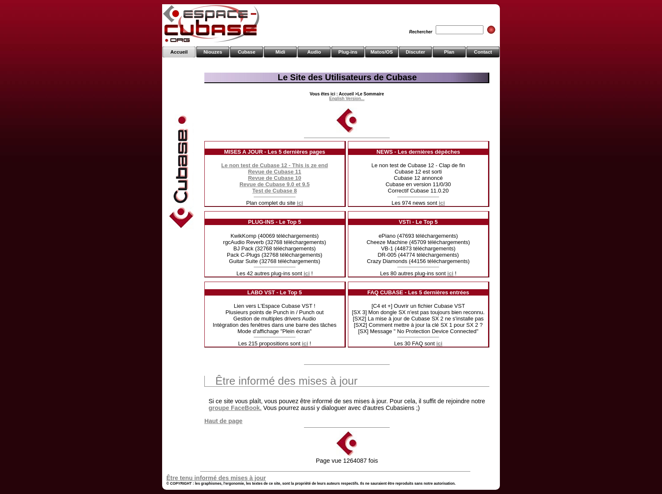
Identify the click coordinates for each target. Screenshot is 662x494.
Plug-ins (347, 51)
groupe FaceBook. (235, 407)
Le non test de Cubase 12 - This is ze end (274, 165)
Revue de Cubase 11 (274, 171)
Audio (314, 51)
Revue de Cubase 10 (274, 178)
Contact (483, 51)
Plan (449, 51)
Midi (280, 51)
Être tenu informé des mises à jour (216, 478)
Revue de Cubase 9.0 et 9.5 (274, 184)
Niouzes (212, 51)
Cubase (246, 51)
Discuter (415, 51)
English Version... (346, 98)
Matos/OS (381, 51)
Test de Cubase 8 (274, 190)
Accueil (179, 51)
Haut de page (223, 421)
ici (300, 203)
